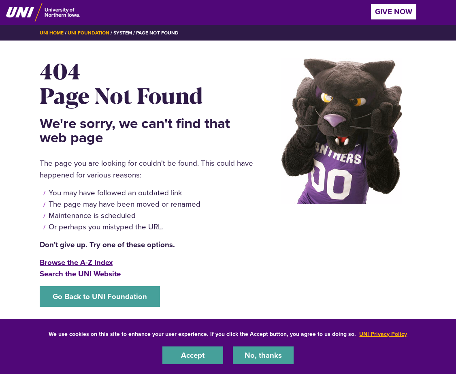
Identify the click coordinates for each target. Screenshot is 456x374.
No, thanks (263, 355)
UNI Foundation (88, 32)
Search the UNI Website (80, 273)
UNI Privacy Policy (383, 334)
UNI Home (52, 32)
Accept (193, 355)
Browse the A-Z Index (76, 262)
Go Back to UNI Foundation (100, 296)
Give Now (393, 11)
